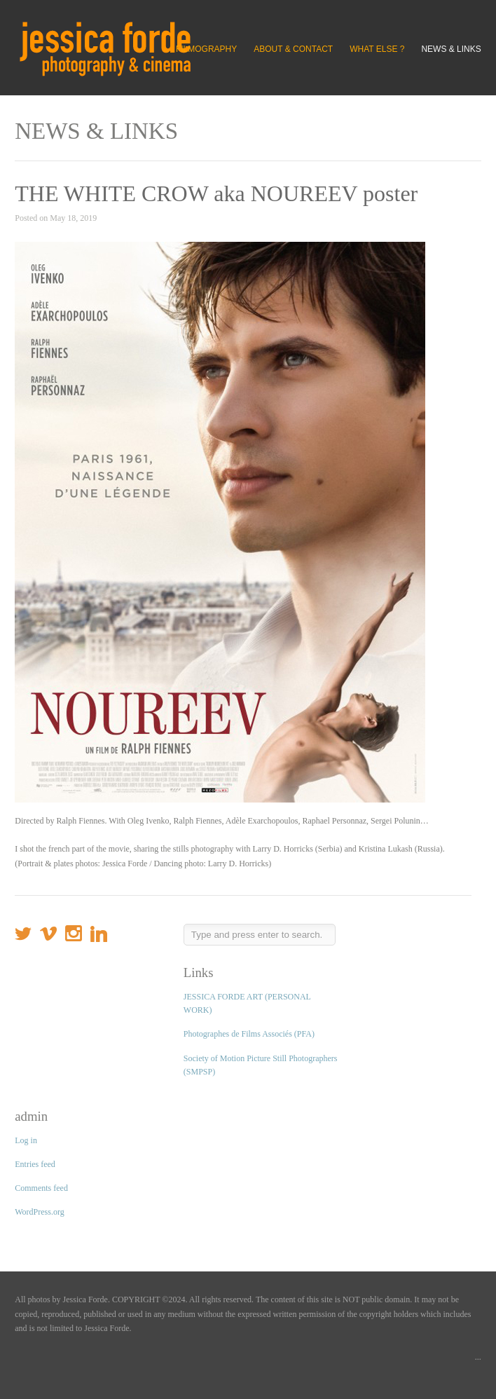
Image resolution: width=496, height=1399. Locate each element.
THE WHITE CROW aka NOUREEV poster (216, 193)
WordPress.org (39, 1212)
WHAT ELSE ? (377, 49)
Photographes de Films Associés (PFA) (249, 1034)
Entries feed (35, 1164)
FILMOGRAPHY (206, 49)
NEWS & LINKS (451, 49)
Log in (26, 1140)
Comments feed (41, 1188)
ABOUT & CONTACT (293, 49)
